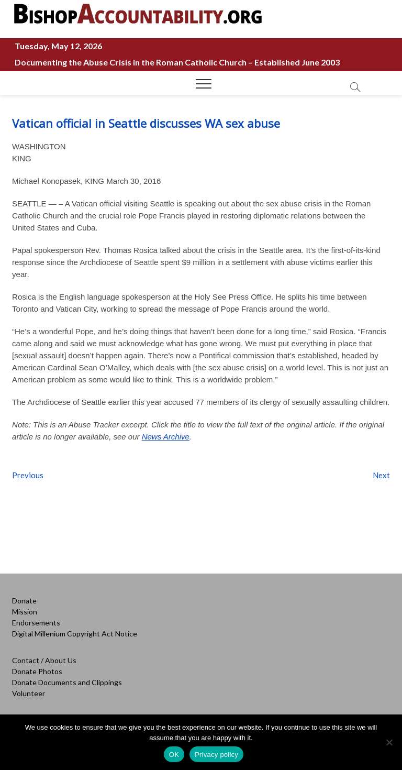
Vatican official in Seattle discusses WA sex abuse (146, 123)
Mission (24, 611)
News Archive (165, 436)
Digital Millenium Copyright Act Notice (74, 633)
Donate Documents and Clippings (67, 682)
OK (174, 754)
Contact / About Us (44, 660)
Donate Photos (37, 671)
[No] (389, 742)
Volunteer (28, 693)
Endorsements (36, 622)
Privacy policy (216, 754)
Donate (24, 600)
